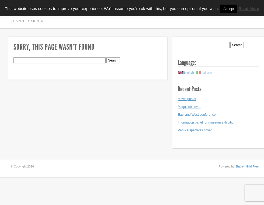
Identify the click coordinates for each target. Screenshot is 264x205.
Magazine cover (189, 107)
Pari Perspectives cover (195, 130)
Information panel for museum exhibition (206, 122)
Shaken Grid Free (247, 166)
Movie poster (187, 99)
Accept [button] (228, 9)
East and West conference (197, 115)
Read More (248, 8)
